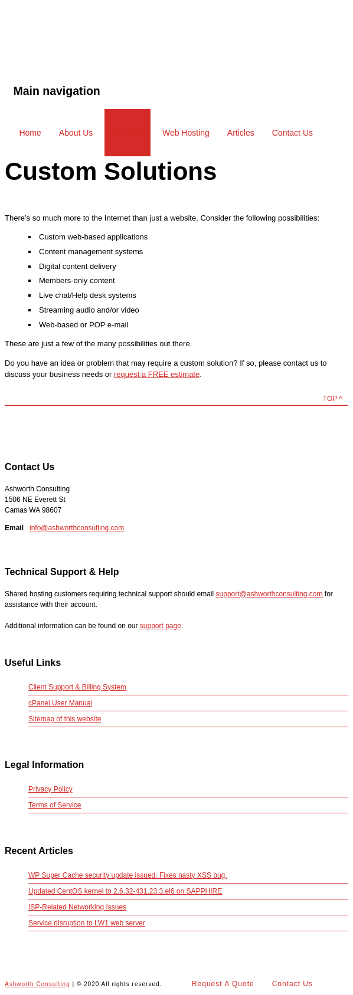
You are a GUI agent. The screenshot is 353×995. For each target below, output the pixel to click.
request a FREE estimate (157, 374)
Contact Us (292, 132)
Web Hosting (186, 132)
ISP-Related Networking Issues (77, 907)
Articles (240, 132)
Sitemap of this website (64, 719)
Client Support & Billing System (77, 687)
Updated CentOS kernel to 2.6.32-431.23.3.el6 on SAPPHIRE (125, 891)
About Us (76, 132)
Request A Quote (223, 984)
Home (30, 132)
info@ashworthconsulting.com (77, 528)
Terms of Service (54, 805)
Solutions (127, 132)
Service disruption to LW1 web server (86, 923)
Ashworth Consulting (64, 50)
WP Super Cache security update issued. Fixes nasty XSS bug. (127, 875)
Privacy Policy (50, 789)
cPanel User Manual (60, 703)
